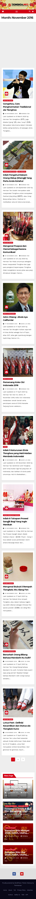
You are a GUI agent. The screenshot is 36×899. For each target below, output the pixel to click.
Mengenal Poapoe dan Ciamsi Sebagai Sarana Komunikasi (14, 249)
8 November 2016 (11, 732)
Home (5, 890)
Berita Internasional (9, 313)
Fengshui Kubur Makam (10, 171)
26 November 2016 (11, 113)
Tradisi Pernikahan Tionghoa (11, 515)
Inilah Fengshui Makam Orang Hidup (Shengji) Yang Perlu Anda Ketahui (17, 178)
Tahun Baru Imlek (23, 806)
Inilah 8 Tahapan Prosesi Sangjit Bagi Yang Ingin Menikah (15, 521)
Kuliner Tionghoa (8, 583)
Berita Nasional (8, 378)
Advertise (30, 890)
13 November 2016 (11, 460)
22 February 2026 (13, 792)
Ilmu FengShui (21, 171)
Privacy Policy (21, 890)
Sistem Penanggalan (11, 806)
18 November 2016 (11, 255)
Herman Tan (24, 113)
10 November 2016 (11, 593)
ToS (15, 890)
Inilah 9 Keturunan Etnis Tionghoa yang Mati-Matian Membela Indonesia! (17, 453)
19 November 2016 (11, 184)
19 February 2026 (13, 814)
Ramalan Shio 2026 (10, 827)
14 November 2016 (11, 389)
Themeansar (18, 885)
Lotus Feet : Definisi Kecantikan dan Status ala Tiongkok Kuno (16, 725)
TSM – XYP (24, 894)
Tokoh (5, 446)
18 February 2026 (13, 836)
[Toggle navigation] (16, 11)
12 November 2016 (11, 528)
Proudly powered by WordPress (12, 883)
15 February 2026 (13, 858)
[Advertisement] (18, 41)
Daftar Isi (17, 894)
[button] (29, 11)
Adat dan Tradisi (8, 100)
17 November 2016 (11, 323)
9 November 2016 (11, 661)
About (10, 890)
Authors (10, 894)
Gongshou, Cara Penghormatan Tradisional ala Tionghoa (17, 106)
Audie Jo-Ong (24, 323)
